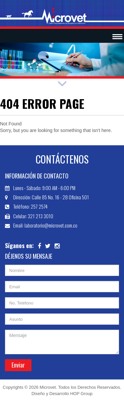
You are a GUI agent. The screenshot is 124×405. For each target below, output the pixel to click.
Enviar (18, 365)
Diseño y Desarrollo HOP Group (62, 393)
